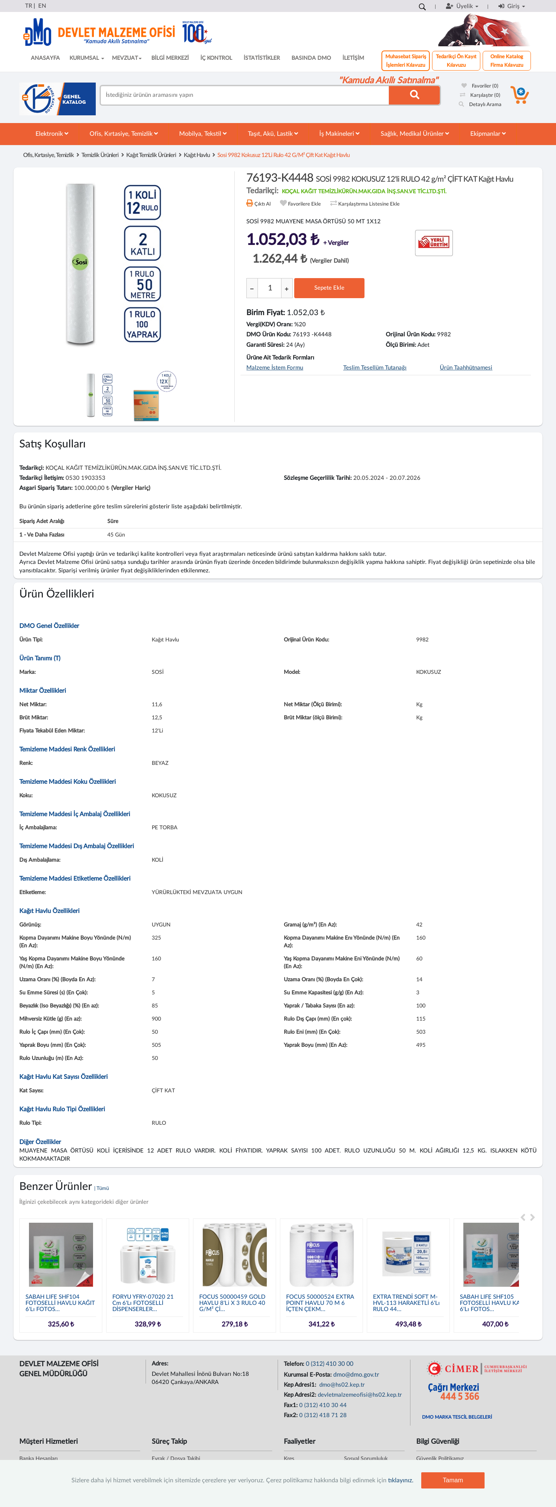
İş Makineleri (339, 133)
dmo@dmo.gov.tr (356, 1375)
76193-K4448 (379, 178)
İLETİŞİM (353, 58)
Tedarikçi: (31, 468)
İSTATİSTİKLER (262, 58)
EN (42, 6)
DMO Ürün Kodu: (268, 335)
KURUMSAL (87, 58)
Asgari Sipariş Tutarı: (46, 488)
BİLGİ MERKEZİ (170, 58)
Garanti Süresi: (265, 345)
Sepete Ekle (329, 288)
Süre (112, 521)
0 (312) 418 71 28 (323, 1415)
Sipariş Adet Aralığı (41, 521)
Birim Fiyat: (265, 313)
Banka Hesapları (38, 1458)
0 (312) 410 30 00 (329, 1364)
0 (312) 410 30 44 (323, 1405)
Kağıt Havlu (197, 155)
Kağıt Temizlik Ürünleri (151, 155)
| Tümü (101, 1188)
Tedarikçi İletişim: (41, 478)
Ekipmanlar (488, 133)
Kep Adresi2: (301, 1395)
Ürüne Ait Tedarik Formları (280, 358)
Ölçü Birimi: (401, 345)
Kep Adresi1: (301, 1385)
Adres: (161, 1364)
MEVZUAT (127, 58)
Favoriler (479, 86)
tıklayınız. (401, 1480)
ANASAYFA (45, 58)
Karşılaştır (480, 95)
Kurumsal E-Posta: (308, 1375)
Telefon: (295, 1364)
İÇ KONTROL (216, 58)
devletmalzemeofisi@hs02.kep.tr (360, 1395)
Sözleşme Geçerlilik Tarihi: (318, 478)
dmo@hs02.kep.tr (341, 1385)
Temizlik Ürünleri (100, 155)
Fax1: (291, 1405)
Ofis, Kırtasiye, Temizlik (124, 133)
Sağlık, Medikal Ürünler (415, 133)
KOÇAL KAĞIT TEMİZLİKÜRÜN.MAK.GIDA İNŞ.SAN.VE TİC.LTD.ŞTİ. (364, 191)
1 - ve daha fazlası (41, 535)
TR (28, 6)
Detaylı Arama (480, 104)
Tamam (453, 1480)
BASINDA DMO (311, 58)
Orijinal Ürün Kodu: (411, 335)
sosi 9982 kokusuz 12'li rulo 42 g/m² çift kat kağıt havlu (283, 155)
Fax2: (291, 1415)
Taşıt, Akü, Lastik (273, 133)
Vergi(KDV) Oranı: (269, 324)
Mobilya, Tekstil (203, 133)
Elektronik (52, 133)
